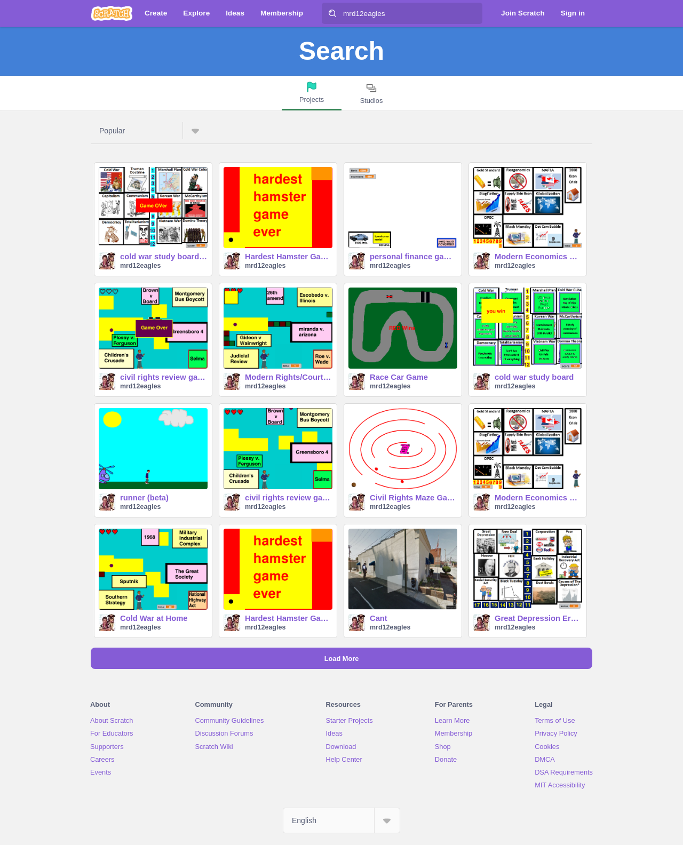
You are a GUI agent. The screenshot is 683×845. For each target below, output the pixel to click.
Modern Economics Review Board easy (538, 497)
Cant (378, 618)
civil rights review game (164, 377)
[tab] (312, 93)
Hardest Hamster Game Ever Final (288, 256)
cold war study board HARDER (164, 256)
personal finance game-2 (413, 256)
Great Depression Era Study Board (538, 618)
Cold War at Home (153, 618)
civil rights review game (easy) (288, 497)
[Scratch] (111, 13)
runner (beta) (144, 497)
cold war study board (534, 377)
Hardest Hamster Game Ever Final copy (288, 618)
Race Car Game (399, 377)
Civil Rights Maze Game (413, 497)
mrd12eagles (140, 265)
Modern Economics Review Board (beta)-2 (538, 256)
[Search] (332, 13)
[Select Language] (341, 820)
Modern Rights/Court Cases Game (288, 377)
